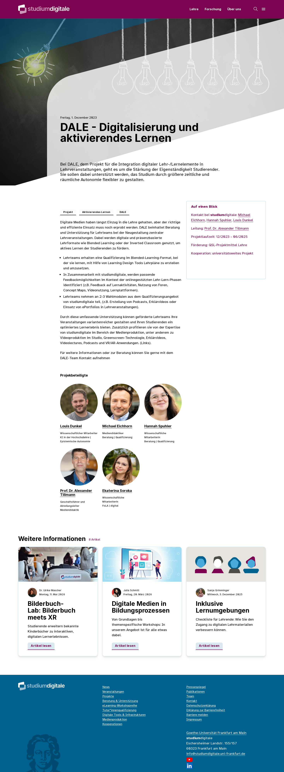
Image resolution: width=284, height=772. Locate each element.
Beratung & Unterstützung (120, 701)
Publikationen (195, 691)
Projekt (68, 212)
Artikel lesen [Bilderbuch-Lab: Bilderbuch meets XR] (41, 646)
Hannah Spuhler (158, 426)
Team (190, 696)
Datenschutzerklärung (201, 705)
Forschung (213, 9)
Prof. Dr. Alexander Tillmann (226, 228)
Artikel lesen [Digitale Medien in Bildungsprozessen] (125, 646)
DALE (123, 212)
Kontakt (191, 701)
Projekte (108, 696)
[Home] (43, 9)
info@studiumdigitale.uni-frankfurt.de (215, 754)
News (106, 687)
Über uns (234, 9)
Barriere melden (197, 715)
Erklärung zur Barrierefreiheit (205, 710)
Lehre (194, 9)
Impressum (194, 719)
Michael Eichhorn (117, 426)
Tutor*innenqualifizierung (119, 710)
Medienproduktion (114, 719)
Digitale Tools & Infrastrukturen (124, 715)
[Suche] (255, 9)
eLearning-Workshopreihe (119, 705)
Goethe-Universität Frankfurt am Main (216, 733)
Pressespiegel (196, 687)
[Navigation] (263, 9)
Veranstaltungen (113, 691)
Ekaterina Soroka (117, 491)
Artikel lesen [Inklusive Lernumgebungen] (209, 646)
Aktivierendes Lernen (96, 212)
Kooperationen (112, 724)
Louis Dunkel (71, 426)
